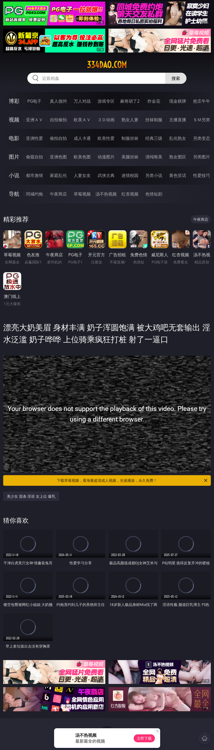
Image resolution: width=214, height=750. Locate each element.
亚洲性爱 (34, 138)
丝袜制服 (153, 120)
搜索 (176, 78)
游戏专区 (106, 101)
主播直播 (177, 120)
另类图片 (201, 157)
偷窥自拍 (34, 157)
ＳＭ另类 (201, 120)
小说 (14, 175)
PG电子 (34, 101)
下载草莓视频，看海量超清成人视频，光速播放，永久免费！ (132, 480)
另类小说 (153, 175)
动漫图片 (106, 157)
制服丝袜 (129, 138)
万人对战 (82, 101)
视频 (14, 119)
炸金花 (153, 101)
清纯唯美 (153, 157)
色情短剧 (153, 194)
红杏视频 (129, 194)
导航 (14, 193)
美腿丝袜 (129, 157)
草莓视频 (82, 194)
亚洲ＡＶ (34, 120)
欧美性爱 (106, 138)
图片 (14, 156)
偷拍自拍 (58, 138)
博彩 (14, 101)
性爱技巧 (201, 175)
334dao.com (107, 64)
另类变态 (201, 138)
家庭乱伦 (58, 175)
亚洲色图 (58, 157)
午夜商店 (58, 194)
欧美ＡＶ (82, 120)
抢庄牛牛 (201, 101)
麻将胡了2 (129, 101)
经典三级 (153, 138)
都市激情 (34, 175)
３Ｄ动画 (106, 120)
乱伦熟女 (177, 138)
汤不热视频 (106, 194)
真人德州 (58, 101)
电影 (14, 138)
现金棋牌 (177, 101)
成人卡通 (82, 138)
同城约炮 (34, 194)
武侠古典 (106, 175)
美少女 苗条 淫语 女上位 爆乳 (31, 496)
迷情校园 (129, 175)
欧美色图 (82, 157)
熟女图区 (177, 157)
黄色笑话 (177, 175)
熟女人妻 (129, 120)
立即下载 (144, 738)
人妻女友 (82, 175)
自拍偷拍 (58, 120)
